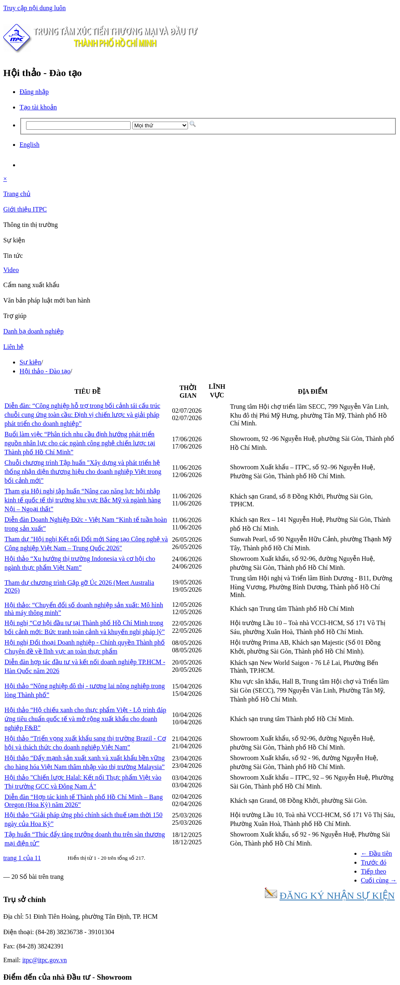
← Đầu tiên (376, 853)
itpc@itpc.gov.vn (44, 960)
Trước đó (374, 862)
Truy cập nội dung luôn (34, 7)
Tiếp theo (373, 871)
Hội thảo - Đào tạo (45, 371)
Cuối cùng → (379, 880)
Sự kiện (30, 362)
